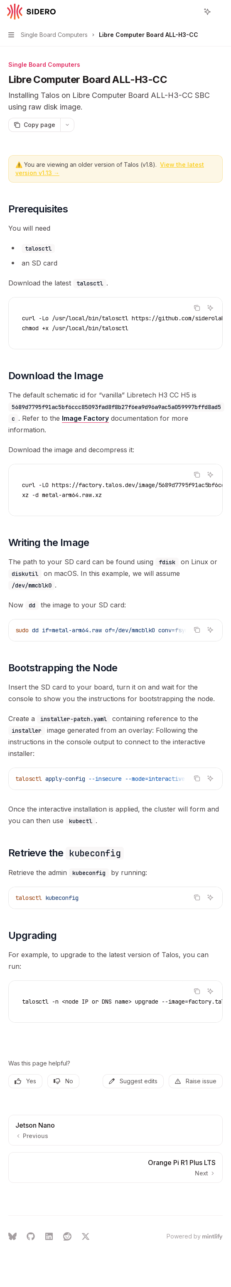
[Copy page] (34, 125)
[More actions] (220, 11)
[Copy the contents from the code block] (197, 307)
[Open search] (192, 11)
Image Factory (85, 418)
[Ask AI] (210, 307)
